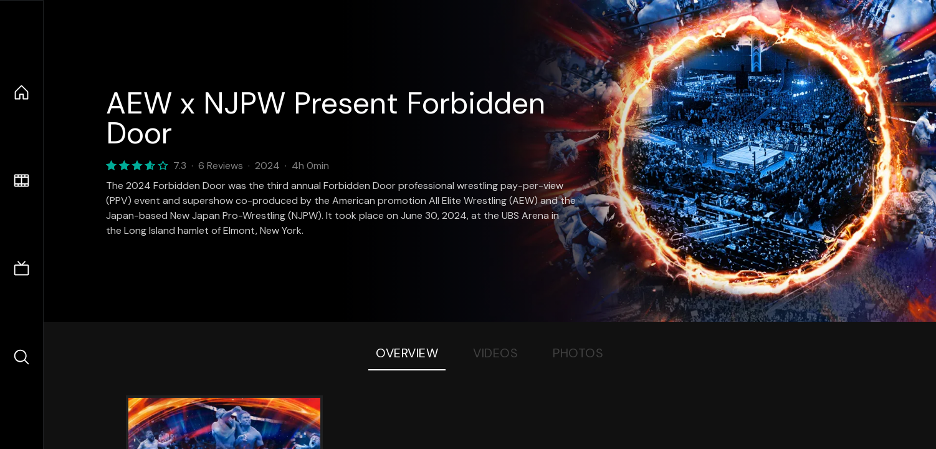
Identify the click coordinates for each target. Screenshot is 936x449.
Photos (578, 353)
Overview (407, 353)
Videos (495, 353)
